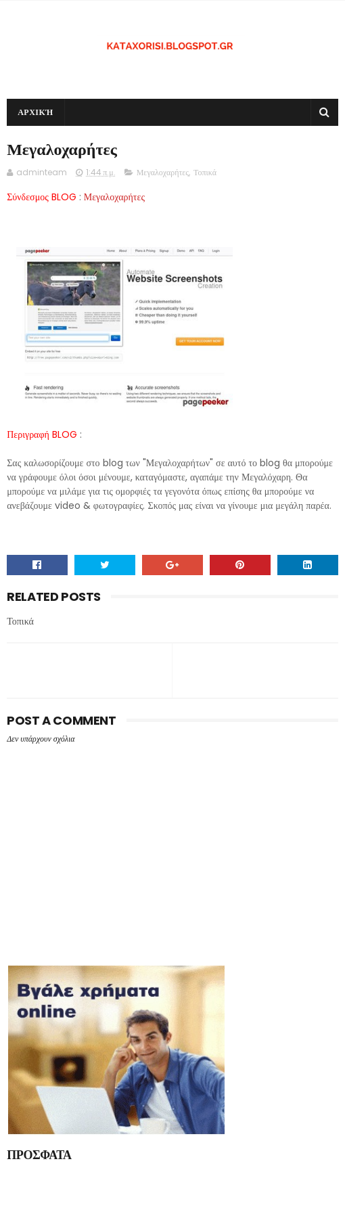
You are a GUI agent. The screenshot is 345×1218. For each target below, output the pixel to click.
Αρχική (35, 112)
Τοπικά (204, 172)
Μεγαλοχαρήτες (163, 172)
